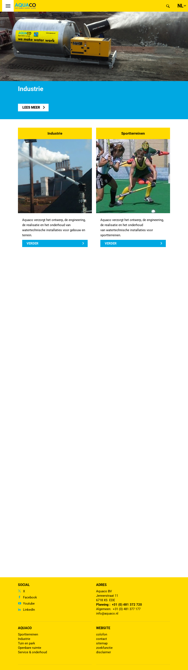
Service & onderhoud (32, 652)
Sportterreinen (133, 133)
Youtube (29, 603)
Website (103, 628)
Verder (32, 243)
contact (101, 639)
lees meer (31, 107)
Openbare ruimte (29, 648)
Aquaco (25, 628)
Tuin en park (26, 643)
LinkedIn (29, 610)
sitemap (102, 643)
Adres (101, 585)
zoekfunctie (104, 648)
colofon (101, 634)
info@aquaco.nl (107, 613)
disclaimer (103, 652)
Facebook (30, 597)
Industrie (55, 133)
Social (24, 585)
